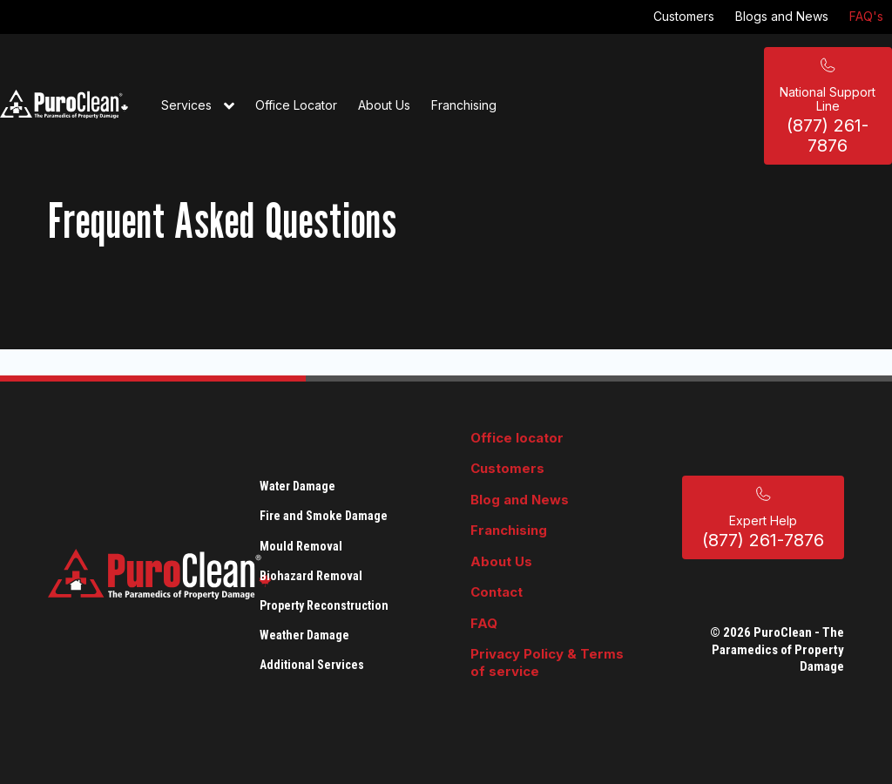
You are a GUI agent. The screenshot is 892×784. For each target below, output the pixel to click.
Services (197, 106)
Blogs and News (781, 16)
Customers (683, 16)
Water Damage (297, 486)
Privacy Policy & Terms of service (547, 662)
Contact (496, 592)
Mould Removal (301, 546)
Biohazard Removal (311, 576)
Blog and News (519, 499)
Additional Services (312, 665)
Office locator (517, 437)
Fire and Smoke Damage (324, 516)
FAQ (483, 623)
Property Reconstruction (324, 605)
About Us (384, 105)
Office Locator (296, 105)
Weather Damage (304, 635)
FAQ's (866, 16)
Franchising (464, 105)
